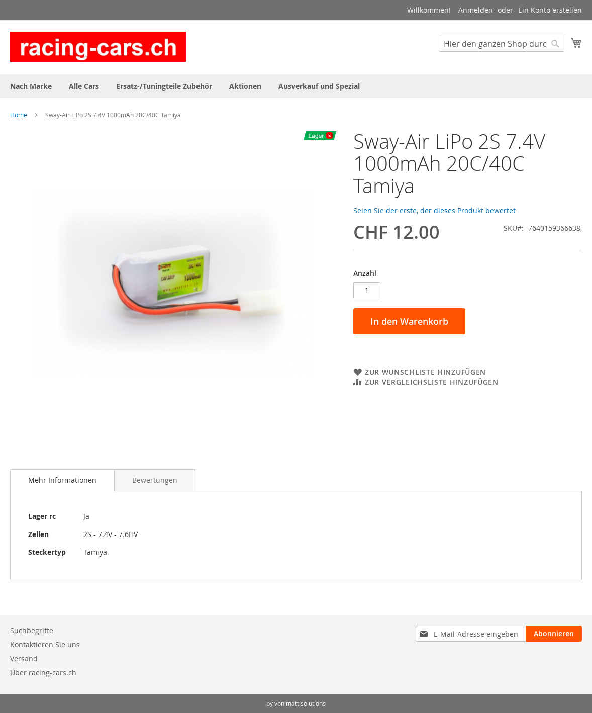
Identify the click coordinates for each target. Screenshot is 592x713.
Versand (24, 658)
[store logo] (98, 47)
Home (18, 115)
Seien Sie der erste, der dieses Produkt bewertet (434, 210)
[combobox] (501, 44)
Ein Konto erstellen (550, 10)
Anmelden (475, 10)
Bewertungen (154, 480)
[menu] (296, 86)
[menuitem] (31, 86)
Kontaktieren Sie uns (45, 644)
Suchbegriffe (31, 630)
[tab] (62, 480)
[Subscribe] (554, 634)
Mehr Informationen (62, 480)
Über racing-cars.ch (43, 672)
